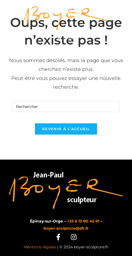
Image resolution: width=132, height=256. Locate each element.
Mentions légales (40, 246)
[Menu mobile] (66, 37)
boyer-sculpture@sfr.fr (66, 228)
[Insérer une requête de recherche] (66, 106)
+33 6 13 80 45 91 (83, 221)
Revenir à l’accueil (66, 129)
